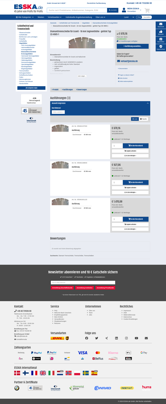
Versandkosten (59, 319)
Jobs (90, 315)
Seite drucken (122, 78)
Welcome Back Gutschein (62, 313)
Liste (134, 119)
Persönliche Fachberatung (96, 3)
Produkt (55, 89)
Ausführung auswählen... (133, 46)
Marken (41, 17)
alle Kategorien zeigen (31, 88)
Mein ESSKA (58, 317)
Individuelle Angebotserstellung (79, 17)
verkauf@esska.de (127, 61)
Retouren (57, 323)
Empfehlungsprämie (61, 315)
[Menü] (40, 95)
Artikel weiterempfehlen (125, 81)
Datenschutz (128, 317)
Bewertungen (81, 89)
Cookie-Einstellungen (131, 319)
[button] (160, 33)
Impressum (127, 310)
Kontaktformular (20, 339)
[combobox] (58, 112)
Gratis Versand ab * (56, 3)
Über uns (92, 310)
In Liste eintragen (130, 156)
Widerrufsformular (129, 315)
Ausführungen (67, 89)
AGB (125, 313)
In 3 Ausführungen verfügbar (127, 41)
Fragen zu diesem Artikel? (126, 75)
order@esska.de (20, 336)
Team (91, 313)
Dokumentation (123, 68)
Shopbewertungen (60, 321)
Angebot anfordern (130, 151)
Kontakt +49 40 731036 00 (139, 3)
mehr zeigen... (82, 76)
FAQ (55, 310)
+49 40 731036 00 (22, 311)
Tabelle (143, 119)
